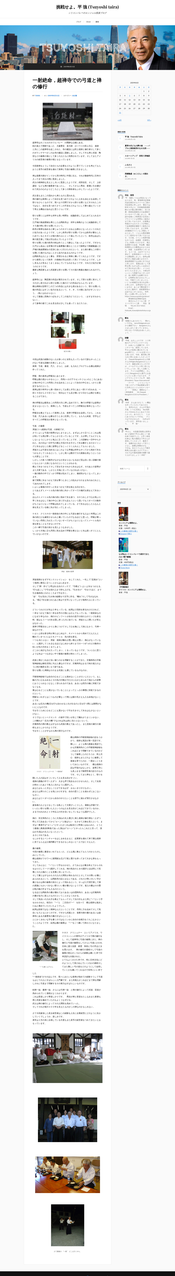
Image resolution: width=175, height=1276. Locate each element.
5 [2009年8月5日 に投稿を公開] (129, 96)
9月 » (149, 120)
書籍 (97, 21)
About (88, 21)
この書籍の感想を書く (128, 531)
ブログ (78, 21)
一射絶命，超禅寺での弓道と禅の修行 (67, 83)
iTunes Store (124, 567)
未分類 (74, 95)
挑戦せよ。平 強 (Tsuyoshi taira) (87, 7)
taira (37, 95)
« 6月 (120, 120)
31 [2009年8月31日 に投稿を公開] (120, 113)
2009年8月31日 (53, 95)
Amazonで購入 (125, 533)
